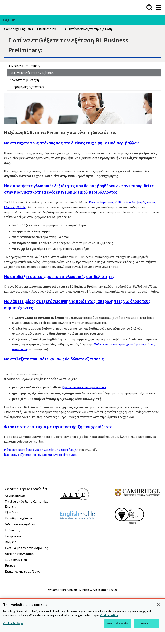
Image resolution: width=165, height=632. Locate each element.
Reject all (146, 623)
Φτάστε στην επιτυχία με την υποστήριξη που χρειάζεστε (58, 426)
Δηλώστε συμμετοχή (24, 80)
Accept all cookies (118, 623)
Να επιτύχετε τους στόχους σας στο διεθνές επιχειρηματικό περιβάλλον (71, 143)
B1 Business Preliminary (23, 66)
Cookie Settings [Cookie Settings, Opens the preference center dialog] (13, 623)
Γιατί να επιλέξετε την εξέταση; (31, 73)
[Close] (158, 604)
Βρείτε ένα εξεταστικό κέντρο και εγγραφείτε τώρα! (40, 454)
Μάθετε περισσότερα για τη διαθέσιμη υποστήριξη (40, 450)
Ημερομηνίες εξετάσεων (26, 87)
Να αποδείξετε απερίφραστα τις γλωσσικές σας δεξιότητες (59, 276)
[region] (82, 615)
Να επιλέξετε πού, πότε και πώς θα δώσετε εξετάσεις (54, 359)
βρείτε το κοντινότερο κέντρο (84, 387)
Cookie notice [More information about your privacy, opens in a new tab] (109, 615)
